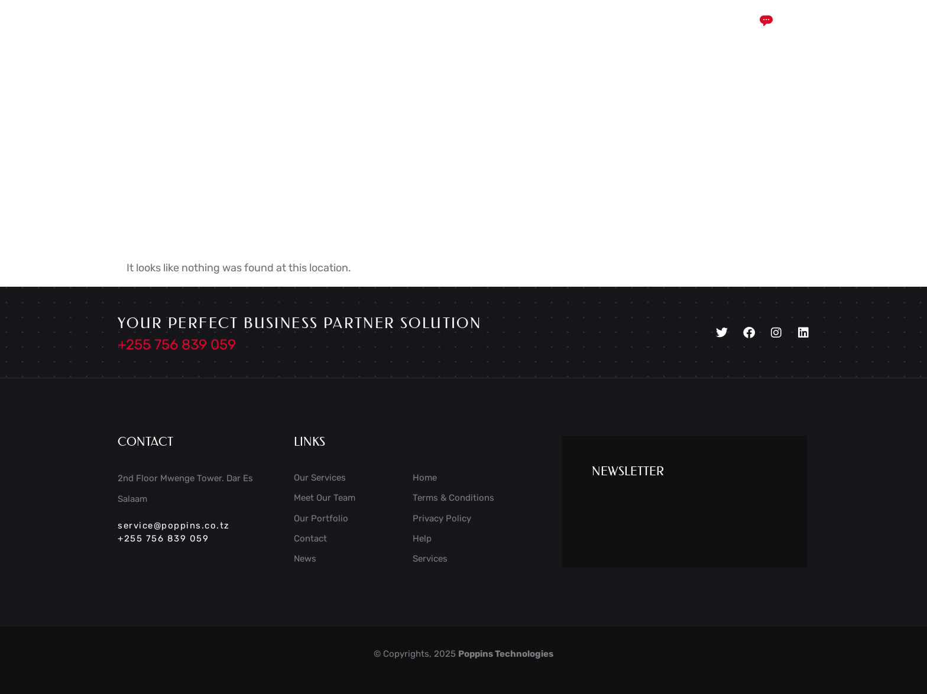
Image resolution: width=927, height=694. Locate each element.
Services (348, 31)
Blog (488, 31)
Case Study (425, 31)
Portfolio (546, 31)
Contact (611, 31)
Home (288, 31)
